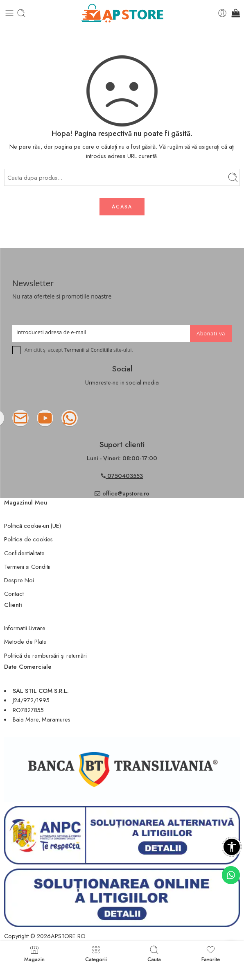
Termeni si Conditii (27, 566)
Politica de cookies (28, 539)
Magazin (34, 953)
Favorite (210, 953)
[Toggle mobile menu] (9, 13)
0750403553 (125, 475)
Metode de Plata (25, 641)
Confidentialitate (24, 553)
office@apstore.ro (122, 493)
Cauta (154, 953)
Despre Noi (19, 580)
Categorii (96, 953)
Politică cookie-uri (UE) (32, 525)
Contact (14, 593)
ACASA (122, 206)
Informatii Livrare (24, 628)
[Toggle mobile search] (21, 13)
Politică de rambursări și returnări (45, 655)
